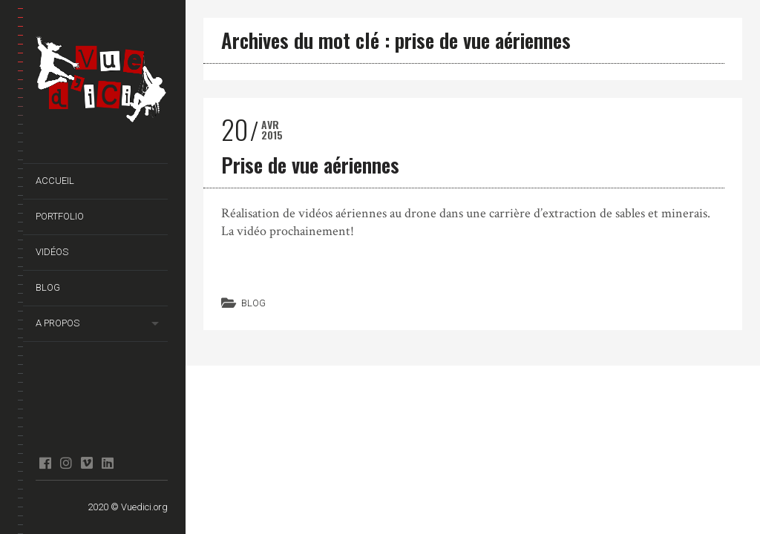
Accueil (55, 180)
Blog (48, 287)
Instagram (65, 463)
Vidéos (52, 251)
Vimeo (86, 463)
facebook (45, 463)
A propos (57, 323)
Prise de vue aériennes (310, 164)
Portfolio (60, 216)
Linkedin (107, 463)
